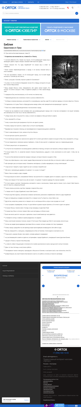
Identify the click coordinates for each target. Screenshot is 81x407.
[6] (11, 50)
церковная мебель (48, 381)
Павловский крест (48, 389)
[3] (7, 50)
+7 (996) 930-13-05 (43, 6)
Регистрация (73, 2)
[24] (44, 50)
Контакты (31, 2)
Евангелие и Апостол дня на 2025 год (52, 335)
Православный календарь (61, 267)
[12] (21, 50)
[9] (15, 50)
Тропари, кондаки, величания (50, 329)
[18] (32, 50)
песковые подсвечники (49, 387)
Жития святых (46, 324)
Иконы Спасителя (47, 322)
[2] (5, 50)
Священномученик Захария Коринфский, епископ (52, 308)
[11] (19, 50)
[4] (8, 50)
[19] (34, 50)
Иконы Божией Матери (48, 320)
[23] (42, 50)
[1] (4, 50)
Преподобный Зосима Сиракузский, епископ (51, 306)
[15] (27, 50)
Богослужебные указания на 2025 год (52, 334)
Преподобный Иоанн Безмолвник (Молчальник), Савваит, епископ (55, 305)
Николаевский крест (48, 391)
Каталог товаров (40, 21)
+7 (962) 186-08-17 (54, 6)
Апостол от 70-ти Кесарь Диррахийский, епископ (52, 309)
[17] (30, 50)
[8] (13, 50)
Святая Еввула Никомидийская (48, 304)
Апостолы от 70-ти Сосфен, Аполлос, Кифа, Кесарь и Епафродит (55, 301)
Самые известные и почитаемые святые (53, 337)
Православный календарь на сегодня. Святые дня (55, 317)
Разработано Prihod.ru (49, 400)
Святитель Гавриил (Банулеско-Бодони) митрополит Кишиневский (55, 312)
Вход (67, 2)
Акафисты (45, 327)
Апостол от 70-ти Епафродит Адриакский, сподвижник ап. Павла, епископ (57, 307)
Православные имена (48, 332)
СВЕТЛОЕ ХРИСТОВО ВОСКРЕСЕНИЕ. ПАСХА (61, 294)
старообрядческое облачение (51, 386)
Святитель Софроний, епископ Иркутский (50, 302)
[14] (25, 50)
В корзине (71, 405)
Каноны (44, 330)
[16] (29, 50)
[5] (9, 50)
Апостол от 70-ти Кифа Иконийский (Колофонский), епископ (54, 310)
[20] (36, 50)
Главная (5, 2)
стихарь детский (47, 384)
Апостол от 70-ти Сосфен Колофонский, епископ (52, 311)
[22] (40, 50)
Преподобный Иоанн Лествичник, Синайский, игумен (52, 300)
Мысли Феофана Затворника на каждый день (55, 339)
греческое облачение (48, 392)
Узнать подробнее (7, 400)
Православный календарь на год (51, 315)
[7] (12, 50)
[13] (23, 50)
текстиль (45, 382)
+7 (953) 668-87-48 (43, 8)
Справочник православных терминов (52, 343)
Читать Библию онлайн (48, 319)
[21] (38, 50)
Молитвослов (45, 325)
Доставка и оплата (17, 2)
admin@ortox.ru (52, 356)
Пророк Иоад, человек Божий (48, 303)
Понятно (26, 400)
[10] (17, 50)
